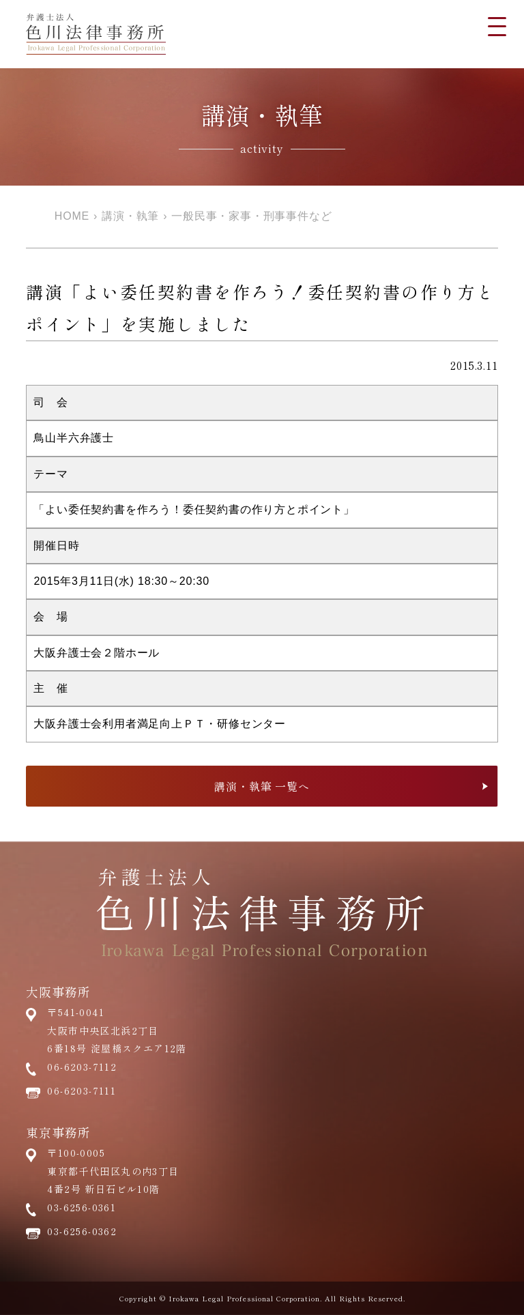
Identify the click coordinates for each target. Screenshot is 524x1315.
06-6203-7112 (82, 1066)
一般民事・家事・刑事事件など (251, 216)
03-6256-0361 (81, 1207)
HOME (72, 216)
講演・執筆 (130, 216)
